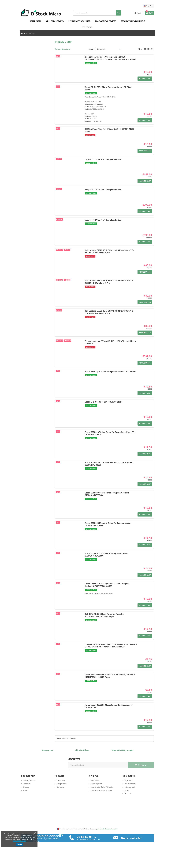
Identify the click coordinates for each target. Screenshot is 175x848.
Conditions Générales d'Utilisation (102, 785)
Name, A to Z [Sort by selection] (101, 50)
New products (59, 782)
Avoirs (129, 789)
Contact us (22, 782)
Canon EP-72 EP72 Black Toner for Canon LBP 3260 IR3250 (109, 88)
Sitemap (21, 785)
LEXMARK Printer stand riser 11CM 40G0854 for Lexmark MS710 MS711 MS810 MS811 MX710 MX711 (111, 643)
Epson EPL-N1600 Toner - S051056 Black (101, 400)
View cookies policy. (19, 841)
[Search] (98, 13)
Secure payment (96, 782)
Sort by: (91, 50)
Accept (19, 844)
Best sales (58, 785)
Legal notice (94, 778)
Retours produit (132, 785)
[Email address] (98, 763)
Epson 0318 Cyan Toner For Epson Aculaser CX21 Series (108, 370)
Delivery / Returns (24, 778)
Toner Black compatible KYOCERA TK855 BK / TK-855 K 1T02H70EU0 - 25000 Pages (107, 674)
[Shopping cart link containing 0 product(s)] (154, 13)
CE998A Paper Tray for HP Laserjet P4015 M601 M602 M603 (109, 127)
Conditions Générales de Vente (101, 789)
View (145, 50)
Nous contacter (133, 836)
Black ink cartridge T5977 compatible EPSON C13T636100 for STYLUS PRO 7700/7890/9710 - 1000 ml (110, 58)
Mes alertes (131, 792)
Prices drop (58, 778)
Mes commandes (133, 782)
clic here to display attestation (107, 827)
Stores (20, 789)
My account (131, 778)
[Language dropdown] (153, 6)
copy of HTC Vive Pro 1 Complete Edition (100, 157)
